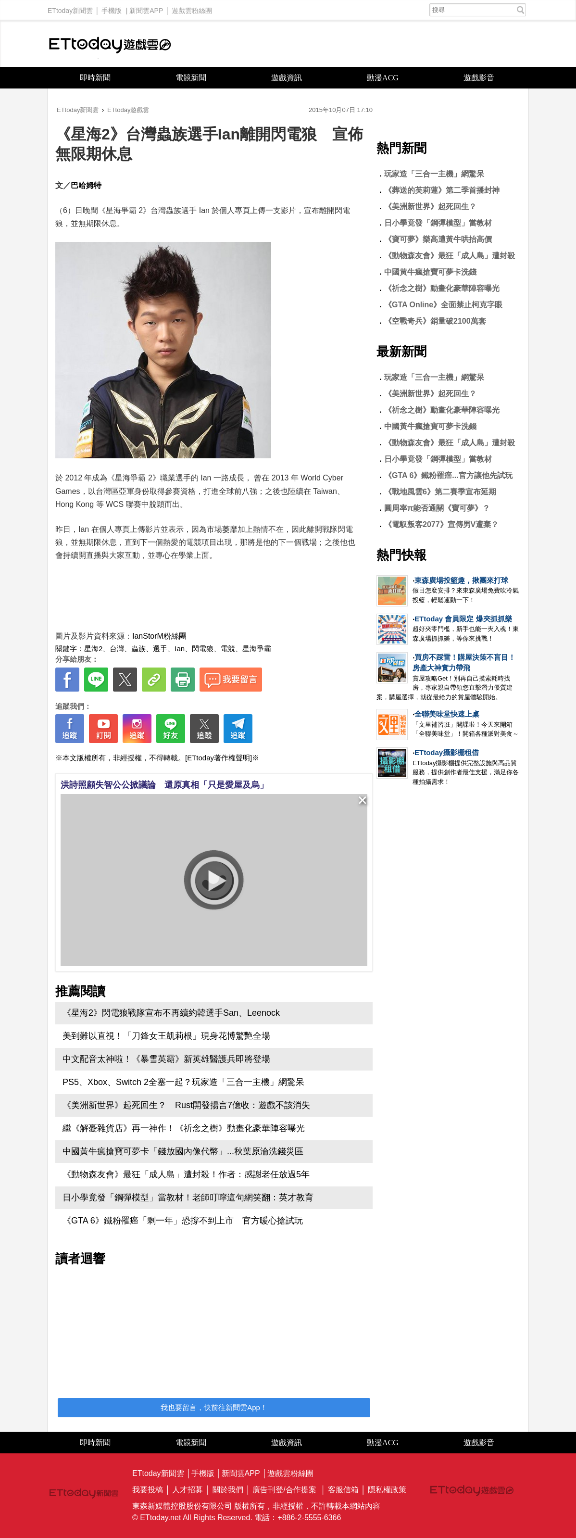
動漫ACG (383, 78)
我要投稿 (147, 1490)
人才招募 (187, 1490)
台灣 (117, 648)
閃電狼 (202, 648)
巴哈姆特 (86, 185)
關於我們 (228, 1490)
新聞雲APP (146, 8)
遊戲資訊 (286, 78)
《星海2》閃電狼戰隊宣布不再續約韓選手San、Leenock (171, 1013)
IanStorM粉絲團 (159, 636)
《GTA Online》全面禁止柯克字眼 (443, 305)
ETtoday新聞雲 (70, 8)
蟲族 (138, 648)
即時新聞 (95, 78)
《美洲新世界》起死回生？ (430, 206)
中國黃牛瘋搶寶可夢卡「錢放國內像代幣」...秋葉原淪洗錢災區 (183, 1151)
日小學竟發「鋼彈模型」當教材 (438, 223)
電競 (228, 648)
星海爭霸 (256, 648)
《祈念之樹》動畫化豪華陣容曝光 (442, 288)
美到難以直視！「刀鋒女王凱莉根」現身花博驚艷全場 (166, 1036)
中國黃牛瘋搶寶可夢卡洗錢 (430, 272)
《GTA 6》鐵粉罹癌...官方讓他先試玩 (448, 475)
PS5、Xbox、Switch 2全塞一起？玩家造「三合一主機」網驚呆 (183, 1082)
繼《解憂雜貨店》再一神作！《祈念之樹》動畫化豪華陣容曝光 (184, 1128)
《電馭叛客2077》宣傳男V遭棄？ (441, 524)
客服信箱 (343, 1490)
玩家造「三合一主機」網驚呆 (434, 174)
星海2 (93, 648)
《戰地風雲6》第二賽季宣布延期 (440, 492)
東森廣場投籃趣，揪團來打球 (461, 580)
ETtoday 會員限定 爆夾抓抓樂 (463, 619)
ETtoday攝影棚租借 (446, 752)
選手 (160, 648)
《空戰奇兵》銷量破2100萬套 (435, 321)
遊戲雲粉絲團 (192, 8)
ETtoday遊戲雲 (110, 44)
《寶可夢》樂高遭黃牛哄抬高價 (438, 239)
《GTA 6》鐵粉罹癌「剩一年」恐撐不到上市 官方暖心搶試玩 (183, 1220)
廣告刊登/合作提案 (284, 1490)
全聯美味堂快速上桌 (446, 714)
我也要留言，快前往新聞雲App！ (214, 1407)
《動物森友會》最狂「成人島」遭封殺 (449, 256)
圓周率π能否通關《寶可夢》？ (437, 508)
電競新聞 (190, 78)
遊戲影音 (478, 78)
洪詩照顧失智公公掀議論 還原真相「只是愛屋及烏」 (164, 785)
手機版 (111, 8)
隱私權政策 (387, 1490)
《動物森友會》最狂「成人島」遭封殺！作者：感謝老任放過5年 (186, 1174)
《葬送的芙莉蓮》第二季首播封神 (442, 190)
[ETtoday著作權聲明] (218, 758)
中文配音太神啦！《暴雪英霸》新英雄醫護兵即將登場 (166, 1059)
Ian (180, 648)
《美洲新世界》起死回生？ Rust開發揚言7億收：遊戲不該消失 (186, 1105)
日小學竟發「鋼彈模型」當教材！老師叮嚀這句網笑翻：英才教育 (188, 1197)
